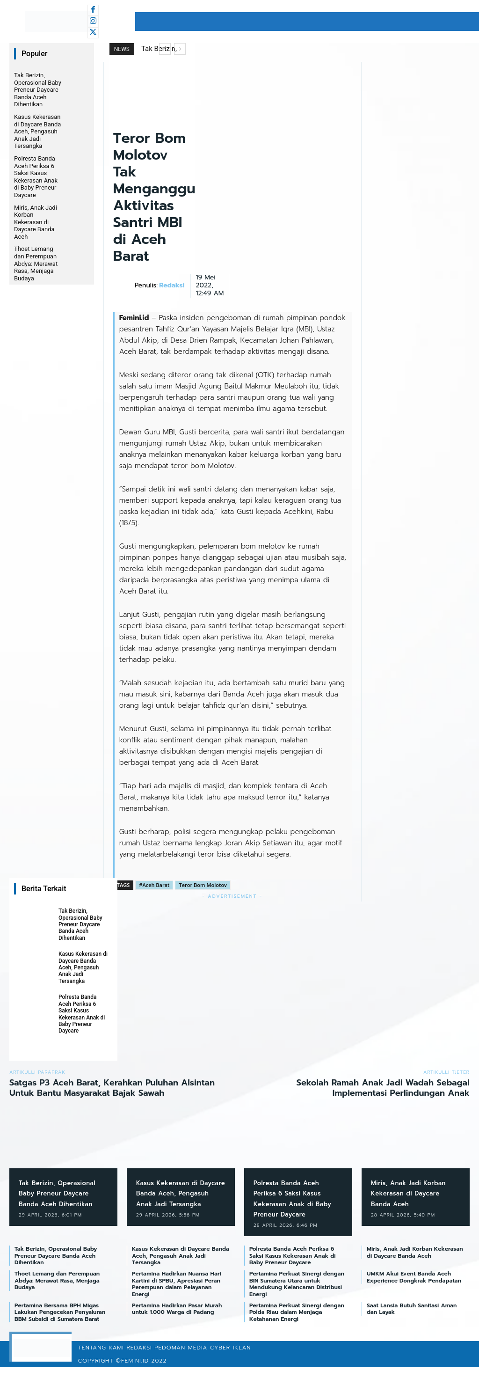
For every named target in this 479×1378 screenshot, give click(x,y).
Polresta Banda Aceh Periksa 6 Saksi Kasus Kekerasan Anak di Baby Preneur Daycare (36, 176)
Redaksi (171, 286)
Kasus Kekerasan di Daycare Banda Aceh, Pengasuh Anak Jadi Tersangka (37, 131)
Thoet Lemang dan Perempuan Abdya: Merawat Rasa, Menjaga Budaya (36, 263)
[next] (180, 49)
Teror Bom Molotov (203, 884)
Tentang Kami (101, 1358)
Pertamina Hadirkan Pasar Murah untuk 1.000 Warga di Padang (177, 1319)
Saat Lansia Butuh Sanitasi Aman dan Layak (412, 1319)
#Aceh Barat (154, 884)
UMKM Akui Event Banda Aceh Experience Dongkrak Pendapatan (414, 1287)
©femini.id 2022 (141, 1371)
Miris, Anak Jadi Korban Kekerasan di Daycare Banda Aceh (35, 222)
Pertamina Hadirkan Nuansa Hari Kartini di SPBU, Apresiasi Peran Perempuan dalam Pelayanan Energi (176, 1294)
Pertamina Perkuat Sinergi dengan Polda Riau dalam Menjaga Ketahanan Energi (296, 1323)
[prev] (165, 49)
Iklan (242, 1358)
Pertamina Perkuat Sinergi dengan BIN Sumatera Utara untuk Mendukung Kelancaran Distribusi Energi (296, 1294)
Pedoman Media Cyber (192, 1358)
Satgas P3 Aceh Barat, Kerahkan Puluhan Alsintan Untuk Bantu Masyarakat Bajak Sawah (112, 1087)
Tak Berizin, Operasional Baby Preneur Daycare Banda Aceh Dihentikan (37, 90)
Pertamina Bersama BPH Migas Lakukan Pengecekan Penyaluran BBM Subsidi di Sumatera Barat (60, 1323)
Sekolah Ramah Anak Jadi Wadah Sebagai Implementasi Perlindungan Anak (383, 1087)
